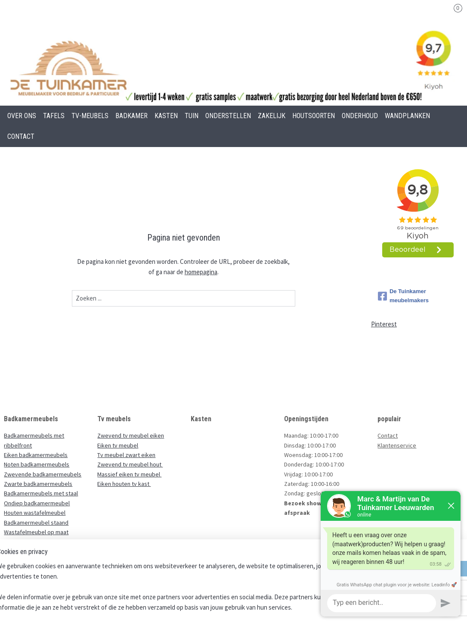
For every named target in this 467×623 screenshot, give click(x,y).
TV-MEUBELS (89, 116)
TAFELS (54, 116)
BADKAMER (131, 116)
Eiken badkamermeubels (36, 455)
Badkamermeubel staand (36, 522)
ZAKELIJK (271, 116)
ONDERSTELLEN (228, 116)
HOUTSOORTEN (313, 116)
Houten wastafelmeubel (34, 513)
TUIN (191, 116)
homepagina (201, 272)
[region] (176, 587)
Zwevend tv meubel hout (130, 464)
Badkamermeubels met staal (41, 493)
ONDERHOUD (360, 116)
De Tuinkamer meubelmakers (403, 296)
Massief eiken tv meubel (129, 474)
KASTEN (166, 116)
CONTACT (20, 136)
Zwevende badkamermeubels (42, 474)
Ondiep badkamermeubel (37, 503)
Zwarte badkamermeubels (38, 484)
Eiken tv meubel (117, 445)
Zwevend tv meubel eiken (130, 435)
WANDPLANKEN (407, 116)
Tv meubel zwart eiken (126, 455)
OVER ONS (21, 116)
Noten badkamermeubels (36, 464)
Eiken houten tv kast (124, 484)
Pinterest (384, 324)
